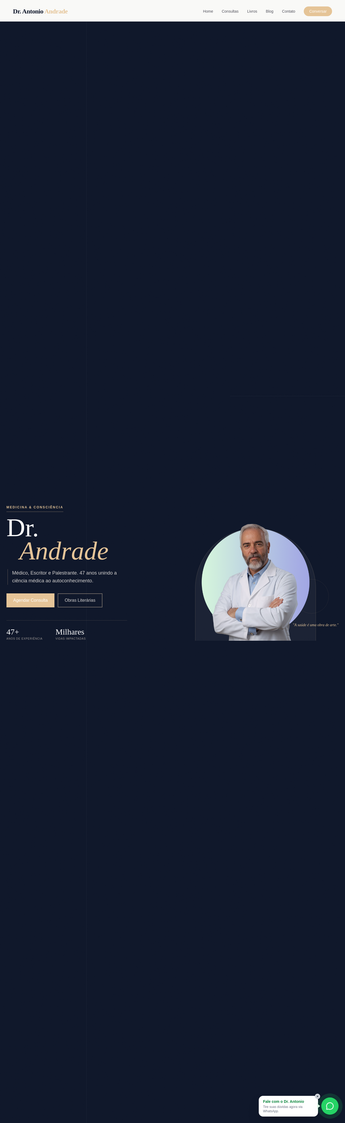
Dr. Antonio (40, 11)
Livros (252, 11)
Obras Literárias (80, 600)
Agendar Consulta (30, 600)
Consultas (230, 11)
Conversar (318, 11)
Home (208, 11)
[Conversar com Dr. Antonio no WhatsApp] (330, 1106)
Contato (288, 11)
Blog (269, 11)
